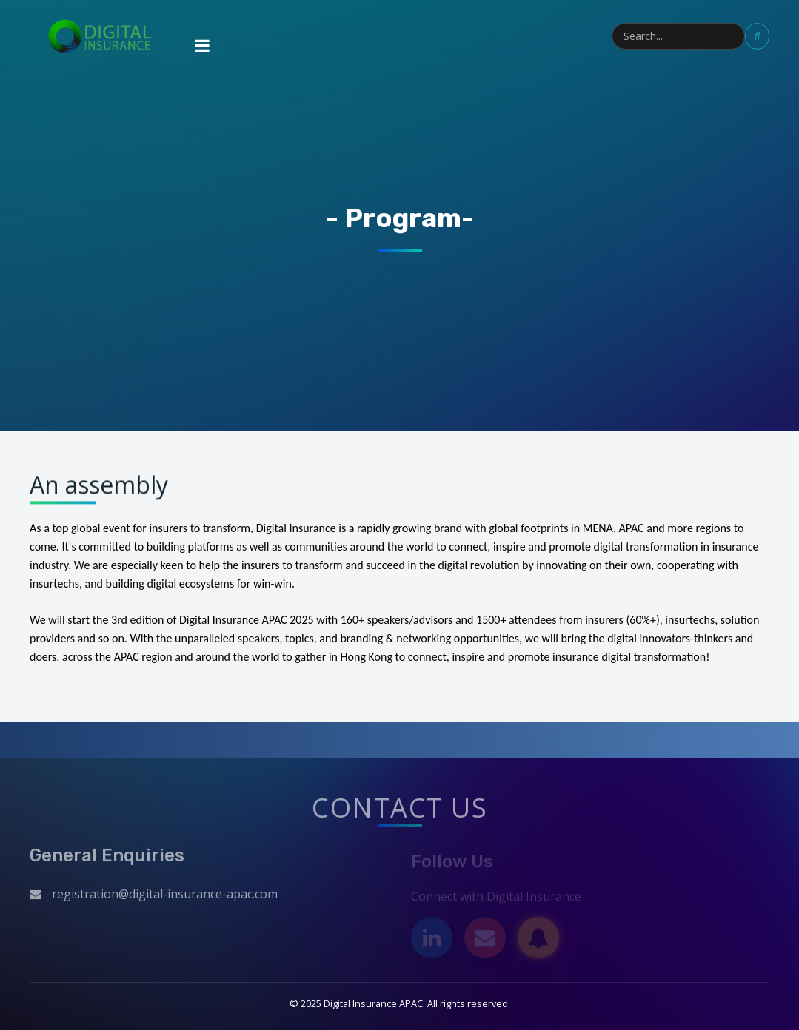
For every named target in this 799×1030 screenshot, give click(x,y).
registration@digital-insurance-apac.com (165, 897)
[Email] (485, 939)
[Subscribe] (538, 939)
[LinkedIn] (431, 939)
